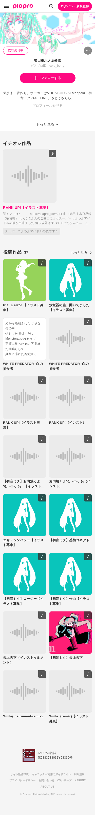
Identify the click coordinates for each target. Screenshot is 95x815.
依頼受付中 (16, 50)
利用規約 (79, 774)
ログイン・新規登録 (75, 6)
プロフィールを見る (47, 105)
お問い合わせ (46, 780)
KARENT (80, 780)
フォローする (47, 78)
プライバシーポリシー (22, 780)
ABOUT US (47, 786)
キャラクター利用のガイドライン (51, 774)
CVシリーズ (64, 780)
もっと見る (81, 252)
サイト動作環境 (19, 774)
